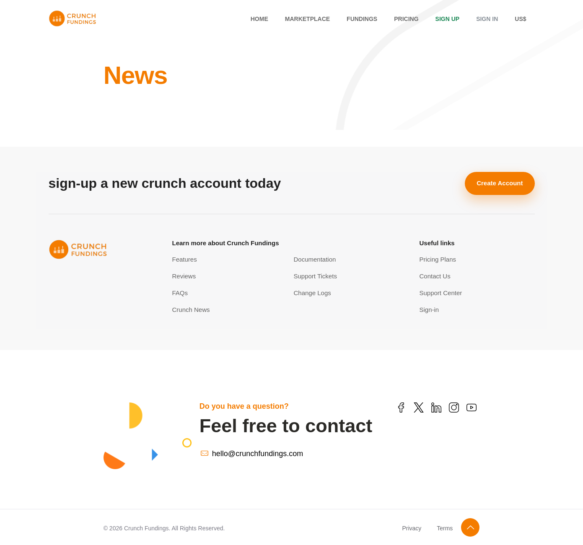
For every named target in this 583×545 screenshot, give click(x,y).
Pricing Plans (438, 259)
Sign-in (429, 309)
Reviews (184, 276)
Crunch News (191, 309)
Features (184, 259)
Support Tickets (315, 276)
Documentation (315, 259)
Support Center (441, 292)
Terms (445, 528)
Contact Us (435, 276)
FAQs (180, 292)
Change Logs (312, 292)
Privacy (411, 528)
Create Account (500, 183)
